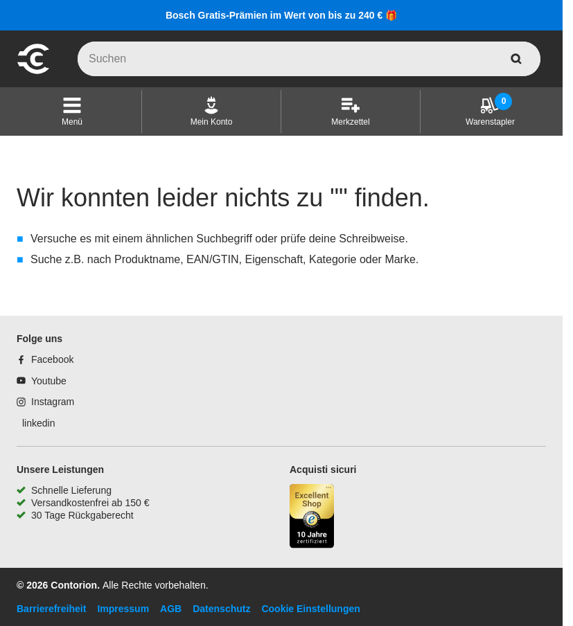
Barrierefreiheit (51, 608)
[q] (309, 59)
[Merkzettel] (350, 111)
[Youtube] (42, 381)
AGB (171, 608)
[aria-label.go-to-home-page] (33, 72)
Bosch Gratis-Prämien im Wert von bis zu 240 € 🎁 (281, 15)
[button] (72, 111)
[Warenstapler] (490, 111)
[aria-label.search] (516, 59)
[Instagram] (45, 401)
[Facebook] (45, 359)
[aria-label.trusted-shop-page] (312, 517)
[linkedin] (36, 423)
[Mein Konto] (212, 111)
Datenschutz (221, 608)
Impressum (123, 608)
